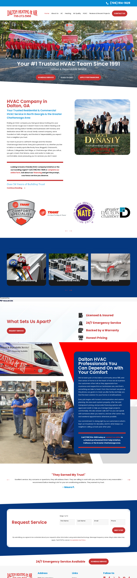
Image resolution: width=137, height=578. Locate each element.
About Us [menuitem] (54, 13)
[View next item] (70, 290)
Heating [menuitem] (68, 13)
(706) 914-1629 (120, 3)
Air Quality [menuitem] (77, 13)
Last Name (81, 521)
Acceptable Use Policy (78, 540)
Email (96, 521)
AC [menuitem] (62, 13)
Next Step (118, 530)
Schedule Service (46, 77)
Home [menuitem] (47, 13)
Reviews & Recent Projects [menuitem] (99, 13)
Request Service (15, 331)
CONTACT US (119, 13)
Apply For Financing (89, 77)
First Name (64, 521)
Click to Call (67, 77)
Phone (113, 521)
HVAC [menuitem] (85, 13)
